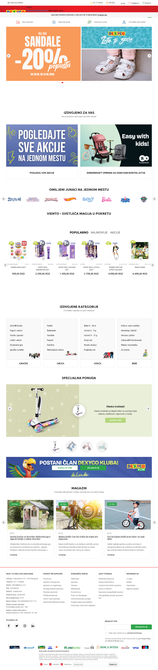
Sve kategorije (35, 9)
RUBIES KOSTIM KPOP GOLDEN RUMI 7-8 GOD (115, 269)
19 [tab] (98, 82)
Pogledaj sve (89, 350)
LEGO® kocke (16, 326)
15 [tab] (89, 82)
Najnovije (83, 232)
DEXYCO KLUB (80, 9)
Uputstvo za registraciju (52, 585)
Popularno (63, 232)
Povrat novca (76, 592)
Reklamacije (75, 589)
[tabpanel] (79, 54)
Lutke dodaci (61, 264)
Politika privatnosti (50, 595)
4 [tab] (65, 82)
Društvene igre (16, 345)
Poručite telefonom (73, 15)
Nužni (46, 664)
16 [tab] (91, 82)
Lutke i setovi (16, 340)
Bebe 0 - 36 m (90, 326)
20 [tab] (100, 82)
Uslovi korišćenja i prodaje (81, 599)
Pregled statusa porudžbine (81, 602)
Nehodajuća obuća (55, 350)
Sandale (50, 335)
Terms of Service (113, 641)
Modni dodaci (90, 345)
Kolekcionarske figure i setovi (13, 264)
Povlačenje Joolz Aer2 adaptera (83, 605)
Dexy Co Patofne (105, 589)
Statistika (56, 664)
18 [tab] (96, 82)
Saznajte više (65, 468)
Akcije (99, 232)
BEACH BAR (140, 267)
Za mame (125, 350)
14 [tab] (87, 82)
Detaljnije (13, 555)
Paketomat (75, 579)
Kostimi (108, 264)
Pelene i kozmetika (129, 345)
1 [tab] (57, 82)
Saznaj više (115, 420)
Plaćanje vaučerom (50, 592)
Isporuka (74, 582)
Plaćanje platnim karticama (53, 589)
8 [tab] (73, 82)
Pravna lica (47, 579)
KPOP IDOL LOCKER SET (67, 268)
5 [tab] (67, 82)
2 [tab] (60, 82)
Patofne (50, 345)
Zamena (74, 585)
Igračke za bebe (17, 350)
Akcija (48, 9)
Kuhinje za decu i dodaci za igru (135, 264)
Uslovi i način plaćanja (51, 599)
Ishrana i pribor (128, 335)
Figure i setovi (16, 330)
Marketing (67, 664)
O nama (129, 579)
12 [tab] (82, 82)
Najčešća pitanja (133, 589)
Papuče (50, 340)
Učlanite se (93, 468)
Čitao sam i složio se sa (125, 633)
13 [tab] (85, 82)
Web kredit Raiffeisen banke (54, 602)
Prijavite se (141, 627)
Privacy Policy (146, 638)
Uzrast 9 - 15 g (90, 335)
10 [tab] (78, 82)
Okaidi (95, 9)
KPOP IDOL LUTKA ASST (91, 268)
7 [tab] (71, 82)
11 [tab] (80, 82)
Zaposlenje (131, 585)
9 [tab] (76, 82)
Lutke (82, 264)
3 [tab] (62, 82)
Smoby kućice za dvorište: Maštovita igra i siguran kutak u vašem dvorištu (30, 537)
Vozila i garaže (16, 335)
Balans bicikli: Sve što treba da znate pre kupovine (78, 537)
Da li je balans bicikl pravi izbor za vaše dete (126, 537)
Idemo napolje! (62, 9)
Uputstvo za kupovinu (51, 582)
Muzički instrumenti (37, 264)
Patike (49, 326)
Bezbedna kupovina (106, 579)
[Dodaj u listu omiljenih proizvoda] (19, 259)
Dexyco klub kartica (106, 582)
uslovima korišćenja (134, 633)
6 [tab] (69, 82)
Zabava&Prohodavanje (131, 340)
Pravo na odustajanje (79, 595)
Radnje (129, 582)
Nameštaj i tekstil (128, 330)
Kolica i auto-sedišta (130, 326)
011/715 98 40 (88, 15)
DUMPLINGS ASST (18, 267)
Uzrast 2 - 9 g (90, 330)
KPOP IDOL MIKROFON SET (42, 268)
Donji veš (88, 340)
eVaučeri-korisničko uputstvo (110, 585)
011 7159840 (19, 582)
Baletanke (51, 330)
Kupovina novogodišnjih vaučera (111, 592)
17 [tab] (93, 82)
